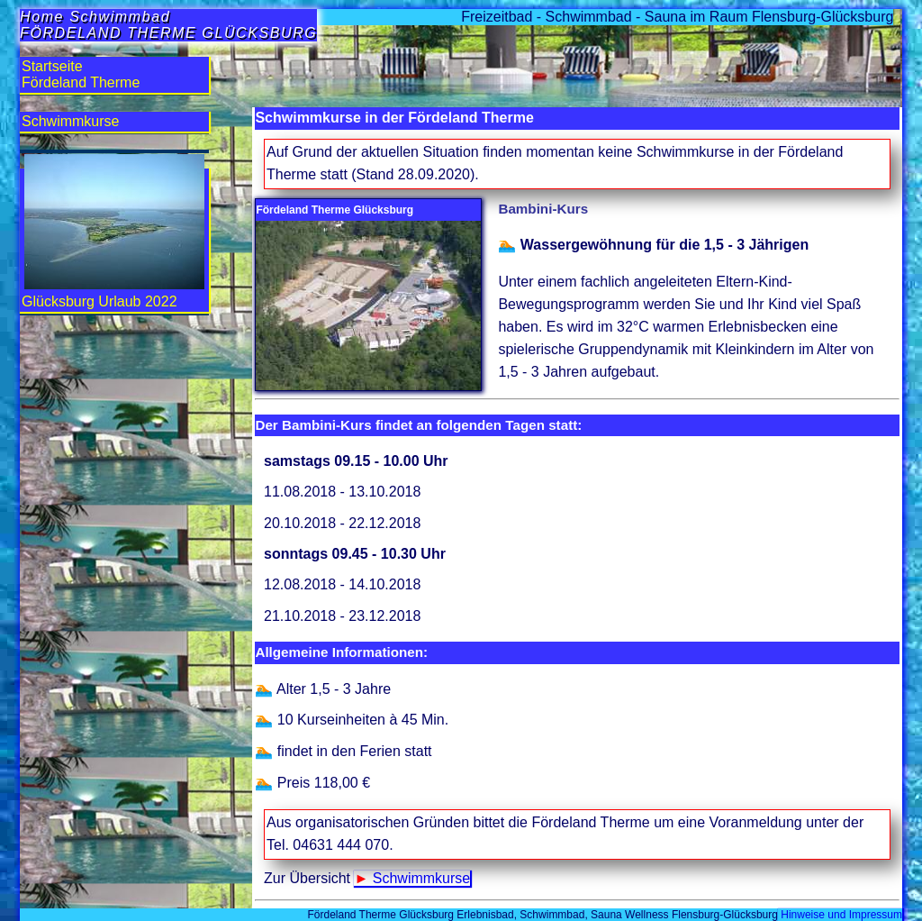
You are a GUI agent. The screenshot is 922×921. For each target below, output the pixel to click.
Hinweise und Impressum (840, 914)
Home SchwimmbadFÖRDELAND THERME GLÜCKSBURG (168, 25)
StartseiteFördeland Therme (81, 74)
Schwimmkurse (421, 878)
